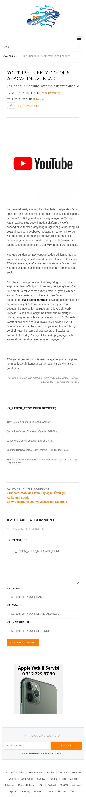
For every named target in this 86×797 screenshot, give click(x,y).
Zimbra (73, 779)
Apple (13, 791)
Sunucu (41, 779)
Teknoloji (9, 785)
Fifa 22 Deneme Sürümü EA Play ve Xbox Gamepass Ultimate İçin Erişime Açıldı (42, 461)
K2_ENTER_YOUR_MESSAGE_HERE (43, 564)
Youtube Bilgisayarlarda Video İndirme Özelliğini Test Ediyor (38, 450)
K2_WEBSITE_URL (19, 622)
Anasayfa (9, 772)
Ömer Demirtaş (49, 93)
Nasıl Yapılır (27, 779)
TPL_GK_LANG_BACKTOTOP (45, 735)
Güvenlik (77, 772)
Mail (64, 779)
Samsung (25, 791)
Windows (76, 785)
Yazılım (50, 772)
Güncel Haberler (26, 785)
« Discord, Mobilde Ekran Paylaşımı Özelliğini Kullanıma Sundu (36, 495)
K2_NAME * (14, 588)
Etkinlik (12, 779)
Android (52, 785)
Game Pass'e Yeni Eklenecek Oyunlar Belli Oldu (32, 431)
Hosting (53, 779)
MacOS (64, 785)
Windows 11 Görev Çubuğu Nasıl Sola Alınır (30, 440)
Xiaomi (49, 791)
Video (21, 772)
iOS (41, 785)
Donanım (63, 772)
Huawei (38, 791)
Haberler (39, 99)
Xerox (73, 791)
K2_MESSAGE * (17, 540)
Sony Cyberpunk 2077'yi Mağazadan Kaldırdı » (37, 501)
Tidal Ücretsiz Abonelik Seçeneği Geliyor (28, 422)
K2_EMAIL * (14, 605)
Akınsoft (62, 791)
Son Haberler (36, 772)
